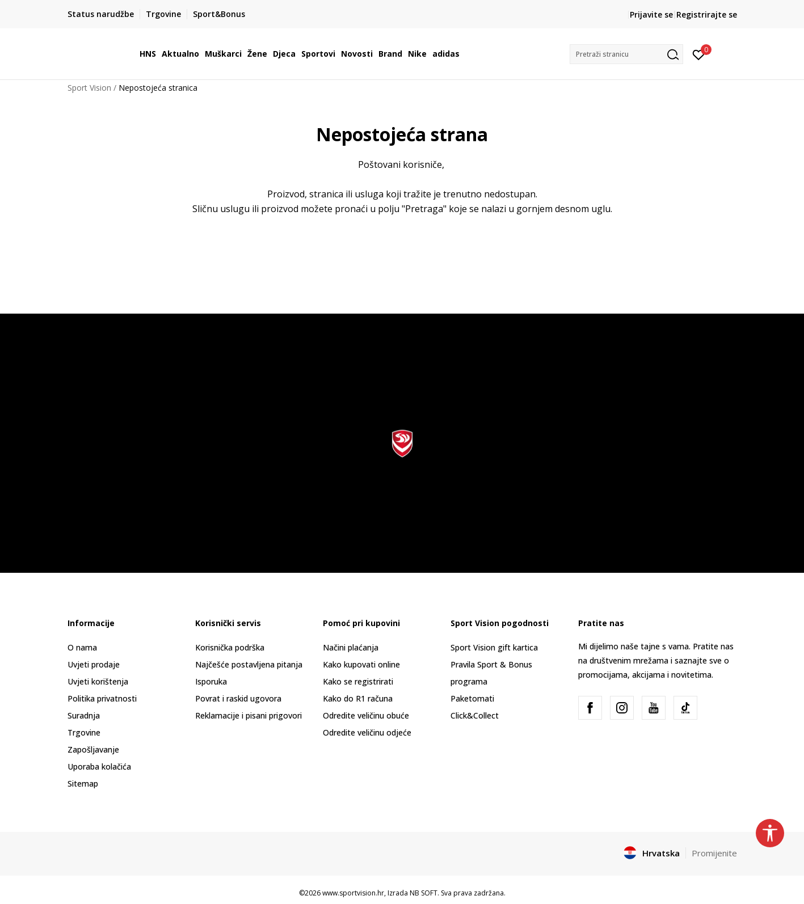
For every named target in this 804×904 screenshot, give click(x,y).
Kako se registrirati (358, 681)
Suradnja (84, 715)
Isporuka (211, 681)
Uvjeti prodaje (94, 664)
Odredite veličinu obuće (366, 715)
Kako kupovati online (361, 664)
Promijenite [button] (714, 853)
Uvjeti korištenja (98, 681)
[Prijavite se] (699, 53)
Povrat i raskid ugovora (238, 698)
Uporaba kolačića (99, 766)
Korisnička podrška (229, 647)
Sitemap (83, 783)
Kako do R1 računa (358, 698)
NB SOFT (423, 893)
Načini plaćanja (350, 647)
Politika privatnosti (102, 698)
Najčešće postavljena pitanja (248, 664)
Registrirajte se (706, 14)
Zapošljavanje (93, 749)
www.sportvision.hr (353, 893)
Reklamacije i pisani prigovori (248, 715)
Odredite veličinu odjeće (367, 732)
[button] (626, 54)
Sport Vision (89, 87)
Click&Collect (475, 715)
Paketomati (472, 698)
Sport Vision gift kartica (494, 647)
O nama (82, 647)
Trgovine (84, 732)
